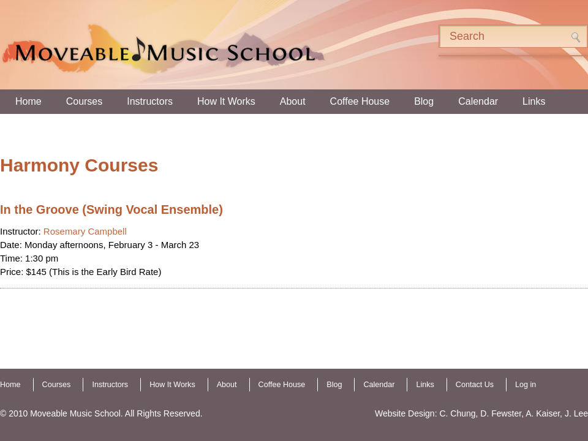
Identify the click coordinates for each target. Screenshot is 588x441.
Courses (84, 101)
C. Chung (457, 413)
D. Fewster (500, 413)
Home (28, 101)
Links (533, 101)
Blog (424, 101)
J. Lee (576, 413)
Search (575, 37)
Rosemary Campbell (85, 231)
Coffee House (360, 101)
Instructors (150, 101)
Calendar (478, 101)
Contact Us (475, 384)
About (293, 101)
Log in (525, 384)
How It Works (226, 101)
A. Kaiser (543, 413)
